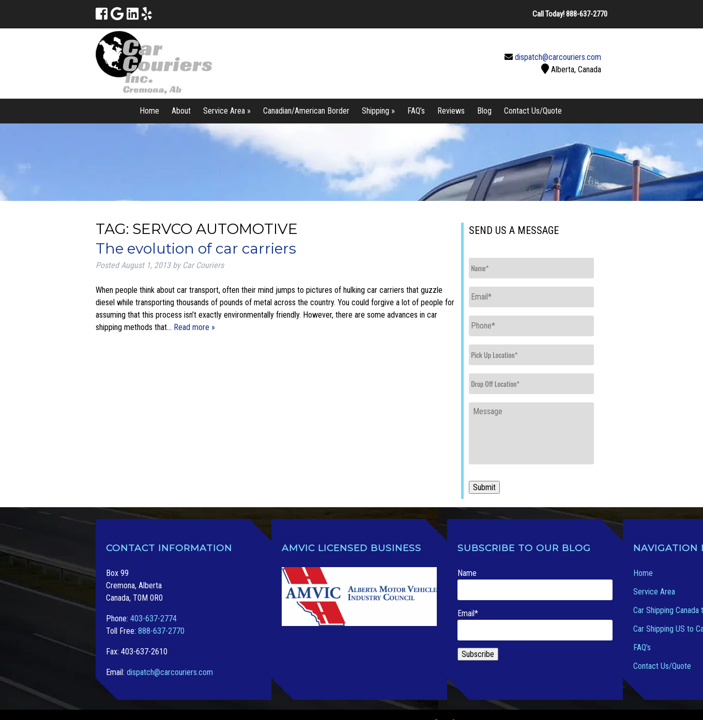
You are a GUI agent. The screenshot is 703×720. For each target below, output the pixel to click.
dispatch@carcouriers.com (558, 57)
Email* (535, 624)
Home (149, 111)
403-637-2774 (153, 618)
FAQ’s (416, 111)
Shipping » (378, 111)
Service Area (654, 592)
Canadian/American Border (306, 111)
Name (535, 584)
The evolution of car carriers (196, 248)
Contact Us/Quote (533, 111)
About (181, 111)
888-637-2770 (161, 631)
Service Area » (227, 111)
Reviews (451, 111)
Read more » (194, 327)
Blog (484, 111)
